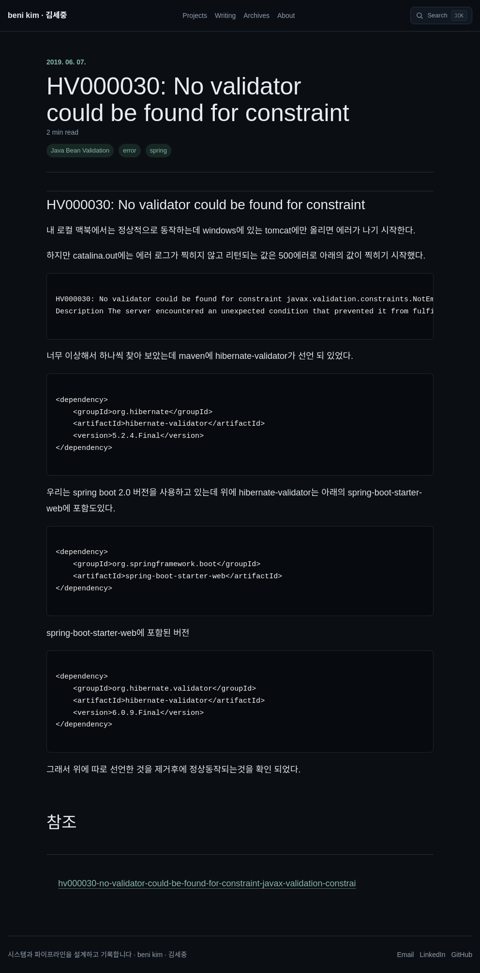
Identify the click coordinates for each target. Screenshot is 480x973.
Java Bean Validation (80, 150)
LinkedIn (432, 954)
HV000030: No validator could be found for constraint (205, 204)
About (286, 15)
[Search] (441, 15)
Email (405, 954)
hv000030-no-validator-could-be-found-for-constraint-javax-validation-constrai (207, 883)
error (129, 150)
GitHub (461, 954)
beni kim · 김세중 (37, 15)
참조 (61, 822)
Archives (256, 15)
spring (158, 150)
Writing (225, 15)
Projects (194, 15)
